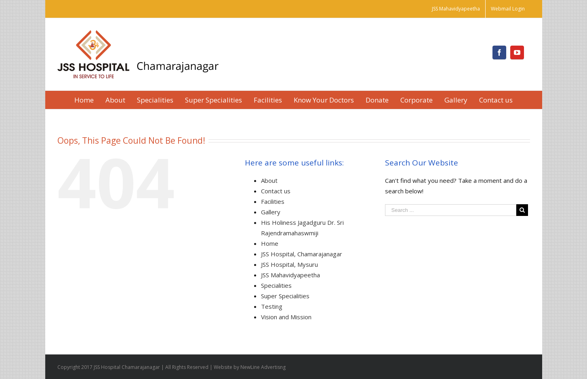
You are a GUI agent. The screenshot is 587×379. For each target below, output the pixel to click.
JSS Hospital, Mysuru (289, 264)
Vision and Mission (286, 317)
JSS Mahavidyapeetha (290, 275)
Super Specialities (285, 296)
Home (269, 243)
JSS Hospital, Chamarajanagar (301, 254)
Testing (271, 306)
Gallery (270, 212)
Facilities (272, 201)
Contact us (275, 191)
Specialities (276, 285)
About (269, 180)
